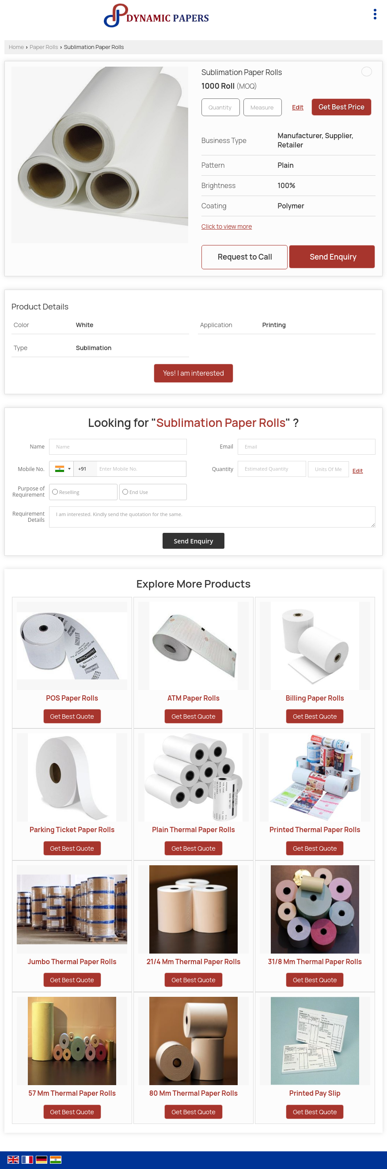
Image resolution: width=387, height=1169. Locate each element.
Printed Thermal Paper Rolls (314, 829)
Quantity (222, 469)
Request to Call (245, 257)
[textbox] (262, 107)
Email (226, 446)
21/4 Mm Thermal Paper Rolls (194, 961)
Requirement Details (28, 517)
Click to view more (226, 226)
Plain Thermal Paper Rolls (193, 829)
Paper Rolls (44, 47)
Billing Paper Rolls (315, 698)
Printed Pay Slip (315, 1093)
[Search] (354, 12)
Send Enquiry (333, 257)
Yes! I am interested (193, 373)
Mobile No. (31, 469)
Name (37, 446)
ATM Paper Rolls (193, 698)
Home (16, 47)
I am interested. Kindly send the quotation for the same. (212, 517)
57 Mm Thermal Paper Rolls (72, 1093)
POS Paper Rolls (72, 698)
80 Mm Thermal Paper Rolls (193, 1093)
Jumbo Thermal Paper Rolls (72, 961)
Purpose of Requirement (28, 492)
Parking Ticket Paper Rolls (72, 829)
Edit (298, 107)
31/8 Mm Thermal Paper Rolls (315, 961)
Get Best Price (341, 107)
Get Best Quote (72, 716)
